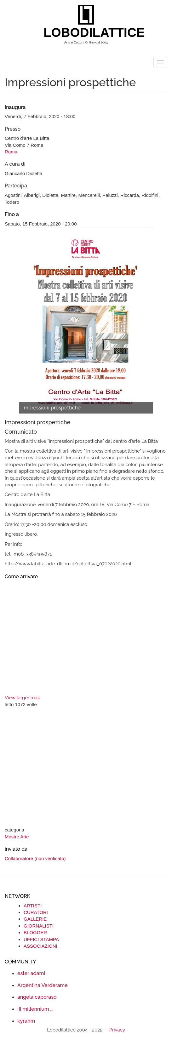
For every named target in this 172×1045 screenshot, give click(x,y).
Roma (11, 151)
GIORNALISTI (39, 925)
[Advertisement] (86, 768)
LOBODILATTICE (88, 32)
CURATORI (36, 912)
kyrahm (26, 1021)
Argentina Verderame (42, 985)
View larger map (22, 697)
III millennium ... (35, 1009)
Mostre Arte (17, 836)
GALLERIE (35, 919)
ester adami (31, 973)
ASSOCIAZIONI (40, 946)
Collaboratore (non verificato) (35, 858)
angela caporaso (37, 997)
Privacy (117, 1030)
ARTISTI (33, 905)
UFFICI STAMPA (41, 939)
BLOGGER (35, 932)
